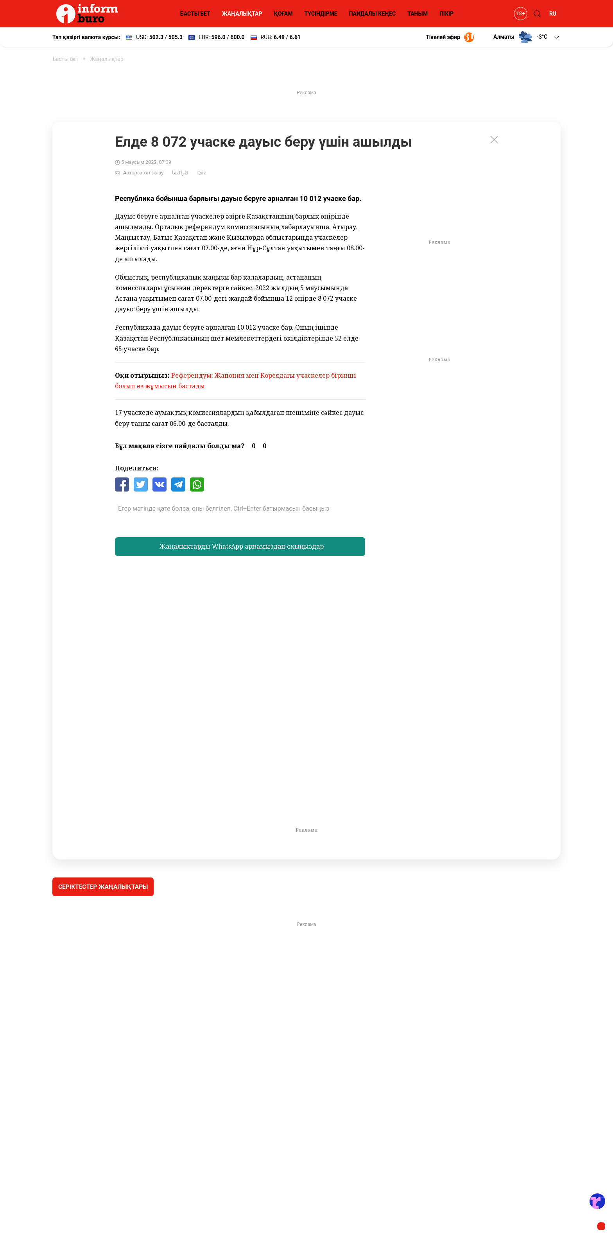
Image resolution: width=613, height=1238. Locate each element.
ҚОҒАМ (283, 14)
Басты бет (65, 59)
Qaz (201, 173)
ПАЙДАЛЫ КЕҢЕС (372, 14)
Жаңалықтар (107, 59)
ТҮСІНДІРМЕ (320, 14)
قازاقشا (180, 173)
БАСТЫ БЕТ (195, 14)
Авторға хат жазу (143, 173)
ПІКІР (446, 14)
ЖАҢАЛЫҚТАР (242, 14)
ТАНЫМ (417, 14)
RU (552, 14)
